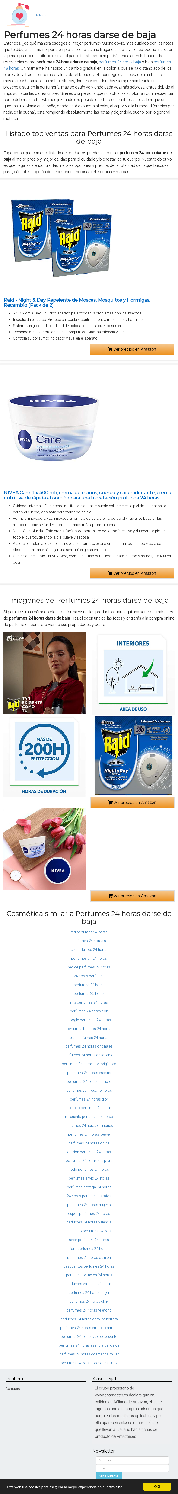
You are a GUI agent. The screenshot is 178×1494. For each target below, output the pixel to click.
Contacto (13, 1389)
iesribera (40, 15)
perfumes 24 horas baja (120, 61)
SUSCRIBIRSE (109, 1476)
